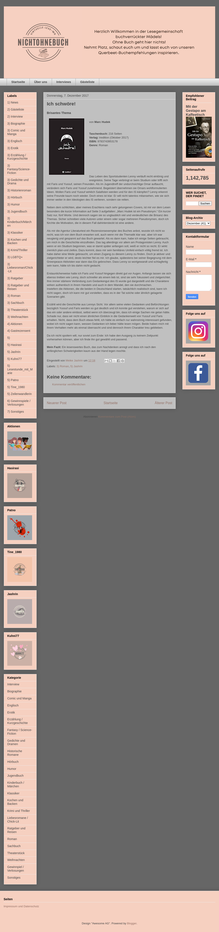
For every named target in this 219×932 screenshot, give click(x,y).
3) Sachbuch (15, 302)
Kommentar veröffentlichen (68, 384)
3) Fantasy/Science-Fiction (18, 169)
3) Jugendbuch (17, 211)
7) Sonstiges (15, 411)
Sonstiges (13, 877)
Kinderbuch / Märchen (15, 784)
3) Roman (63, 366)
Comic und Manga (19, 698)
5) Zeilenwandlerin (19, 394)
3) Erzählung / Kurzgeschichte (17, 156)
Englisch (13, 705)
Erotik (11, 712)
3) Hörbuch (14, 197)
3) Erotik (12, 148)
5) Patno (13, 380)
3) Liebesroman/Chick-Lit (20, 267)
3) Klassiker (15, 232)
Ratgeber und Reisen (16, 830)
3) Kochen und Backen (17, 241)
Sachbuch (14, 846)
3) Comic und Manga (16, 132)
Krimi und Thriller (18, 811)
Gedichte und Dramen (16, 742)
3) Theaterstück (17, 310)
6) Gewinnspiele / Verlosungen (18, 402)
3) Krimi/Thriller (17, 250)
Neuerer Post (57, 403)
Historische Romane (14, 752)
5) (8, 337)
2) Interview (15, 116)
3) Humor (13, 204)
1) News (12, 102)
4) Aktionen (14, 324)
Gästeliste (87, 82)
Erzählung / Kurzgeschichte (17, 721)
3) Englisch (14, 141)
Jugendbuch (15, 775)
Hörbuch (13, 761)
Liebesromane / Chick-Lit (17, 819)
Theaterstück (16, 853)
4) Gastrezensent (18, 330)
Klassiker (13, 793)
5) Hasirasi (14, 345)
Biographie (14, 691)
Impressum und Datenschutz (21, 906)
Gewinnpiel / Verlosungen (15, 868)
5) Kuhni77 (14, 359)
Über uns (40, 82)
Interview (13, 684)
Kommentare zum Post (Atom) (117, 416)
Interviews (63, 82)
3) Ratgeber (15, 278)
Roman (12, 839)
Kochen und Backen (15, 801)
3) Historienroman (19, 190)
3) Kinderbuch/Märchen (19, 222)
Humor (11, 768)
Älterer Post (163, 403)
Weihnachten (16, 860)
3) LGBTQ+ (15, 257)
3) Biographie (16, 123)
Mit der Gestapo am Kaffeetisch (196, 110)
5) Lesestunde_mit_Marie (20, 369)
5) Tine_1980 (16, 387)
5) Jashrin (76, 366)
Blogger (131, 923)
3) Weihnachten (17, 317)
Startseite (18, 82)
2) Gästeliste (15, 109)
